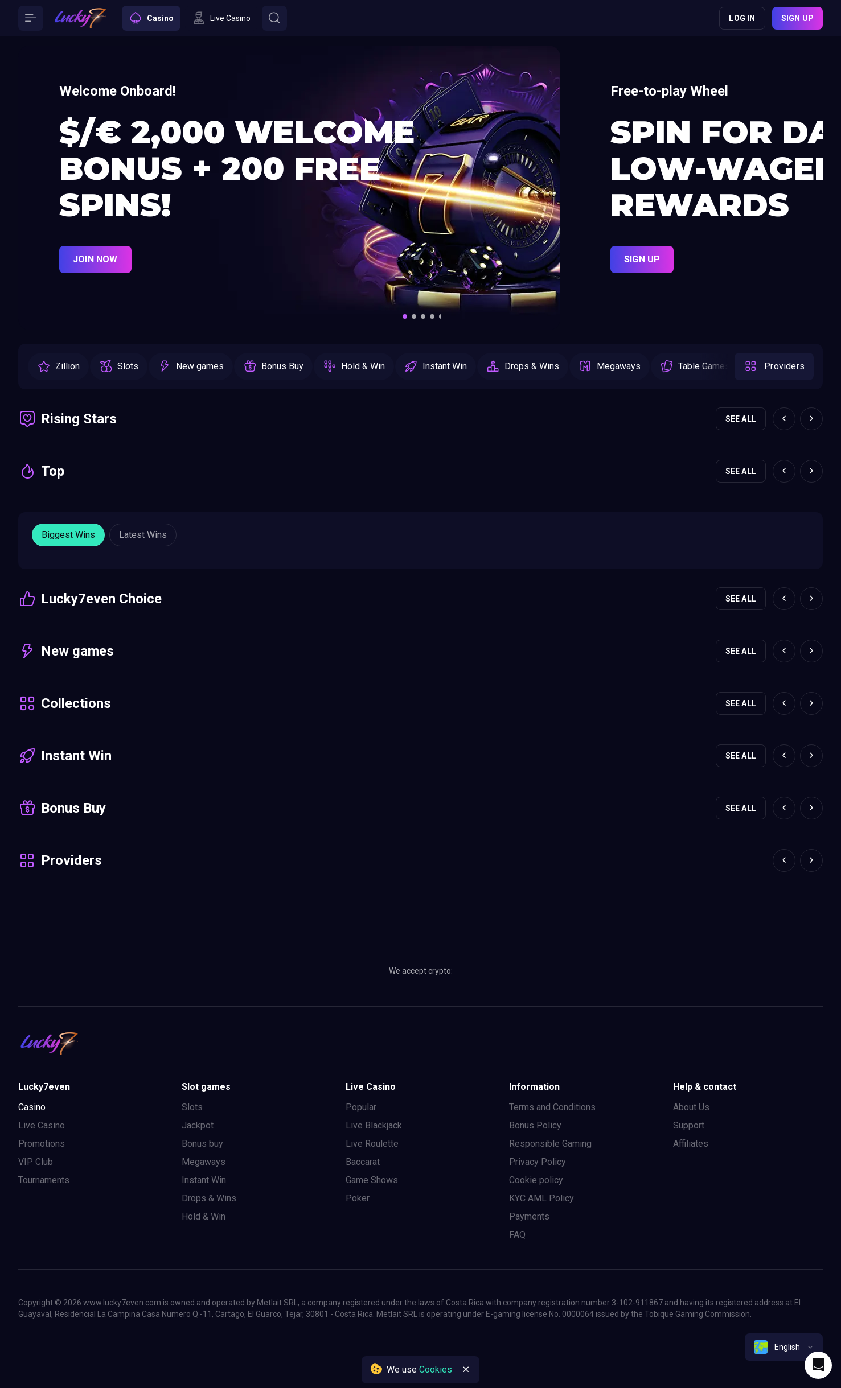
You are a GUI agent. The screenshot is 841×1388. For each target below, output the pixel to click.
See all (740, 418)
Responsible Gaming (550, 1143)
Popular (361, 1107)
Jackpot (198, 1125)
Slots (192, 1107)
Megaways (203, 1161)
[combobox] (784, 1347)
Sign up (797, 18)
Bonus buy (202, 1143)
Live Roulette (372, 1143)
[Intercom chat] (818, 1365)
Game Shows (372, 1180)
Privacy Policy (537, 1161)
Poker (358, 1198)
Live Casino (41, 1125)
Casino (32, 1107)
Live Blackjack (374, 1125)
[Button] (30, 18)
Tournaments (43, 1180)
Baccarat (363, 1161)
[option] (58, 366)
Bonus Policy (535, 1125)
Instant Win (204, 1180)
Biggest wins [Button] (68, 534)
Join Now (95, 259)
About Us (691, 1107)
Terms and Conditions (552, 1107)
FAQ (517, 1234)
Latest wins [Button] (143, 534)
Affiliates (690, 1143)
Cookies (435, 1369)
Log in (742, 18)
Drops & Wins (209, 1198)
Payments (529, 1216)
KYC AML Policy (541, 1198)
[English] (784, 1347)
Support (688, 1125)
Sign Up (642, 259)
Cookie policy (536, 1180)
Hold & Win (203, 1216)
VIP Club (35, 1161)
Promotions (41, 1143)
